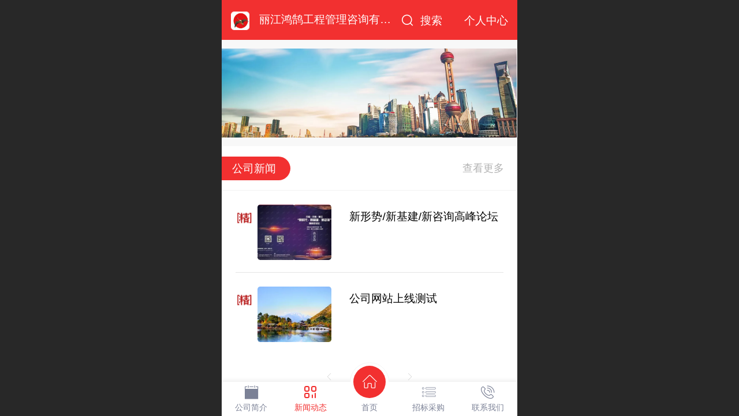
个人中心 (486, 20)
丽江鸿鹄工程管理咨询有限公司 (336, 19)
